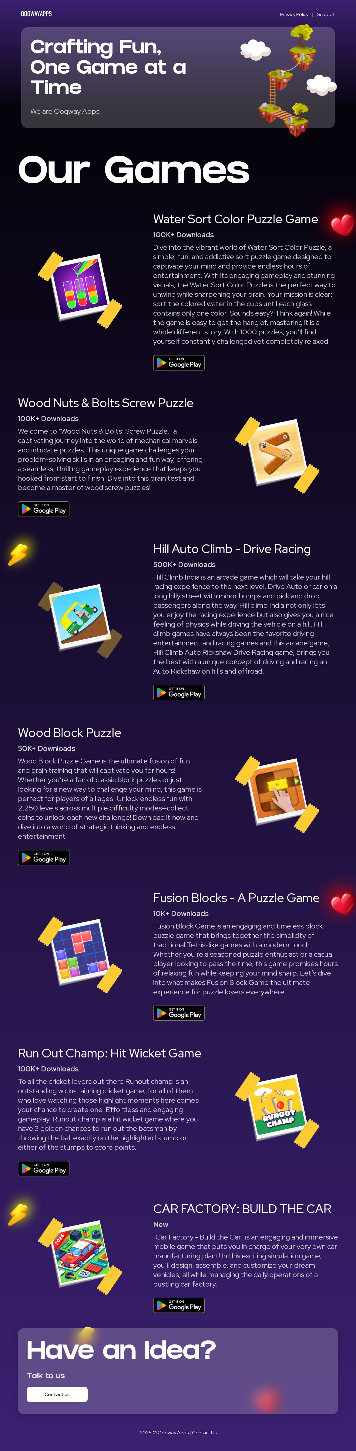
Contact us (57, 1394)
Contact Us (204, 1432)
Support (326, 14)
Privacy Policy (294, 14)
